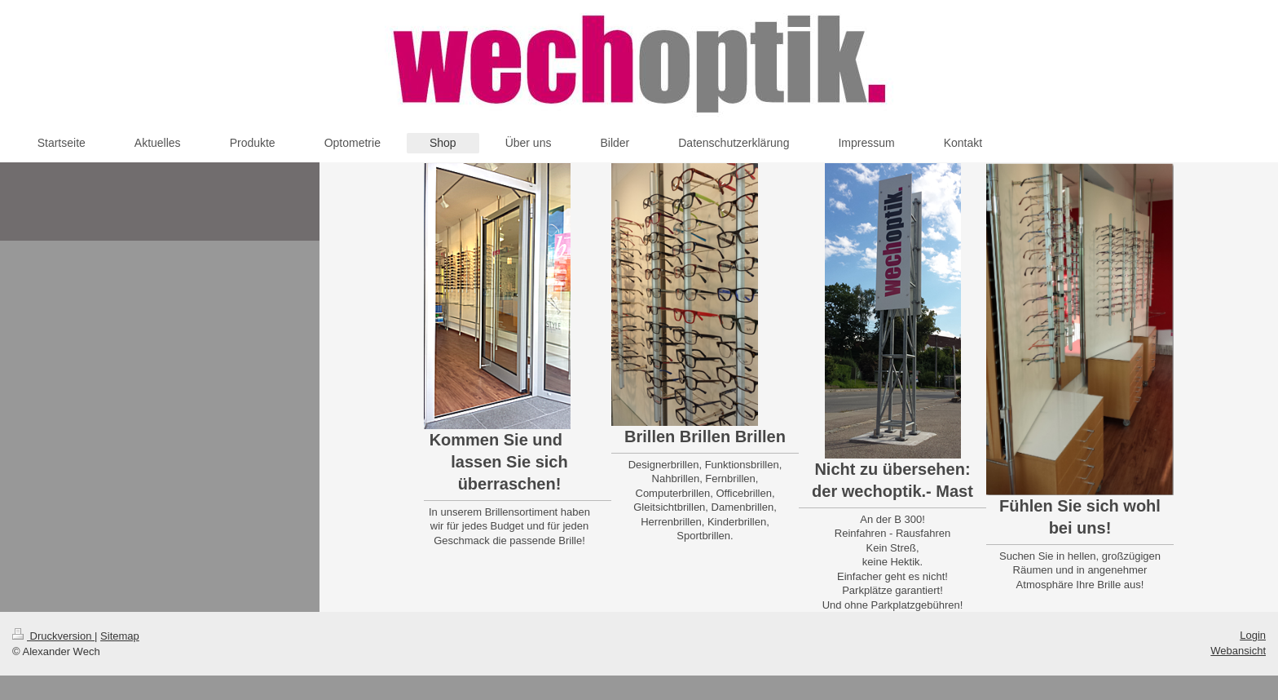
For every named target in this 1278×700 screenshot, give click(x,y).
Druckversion (53, 636)
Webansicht (1238, 651)
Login (1253, 635)
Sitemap (119, 636)
